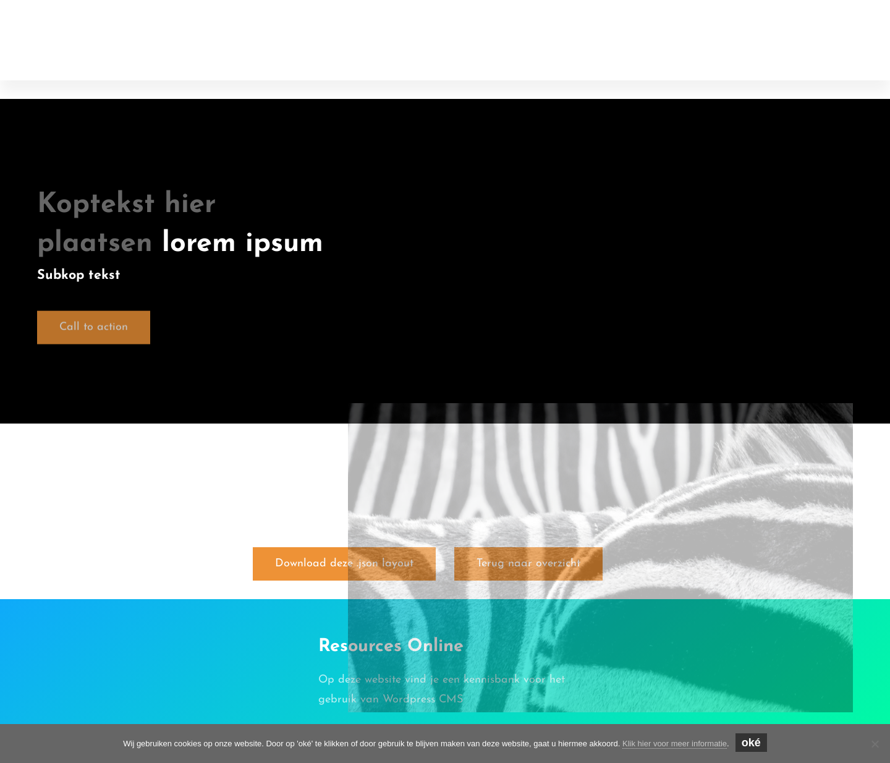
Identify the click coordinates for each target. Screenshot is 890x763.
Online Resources (109, 25)
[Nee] (874, 744)
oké (751, 742)
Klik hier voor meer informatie (674, 743)
